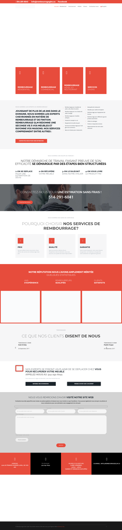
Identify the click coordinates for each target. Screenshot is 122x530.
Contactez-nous (94, 6)
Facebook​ (65, 2)
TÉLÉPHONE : (45, 463)
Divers (85, 6)
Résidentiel (63, 6)
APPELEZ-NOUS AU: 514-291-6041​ (44, 374)
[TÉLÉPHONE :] (46, 459)
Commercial (72, 6)
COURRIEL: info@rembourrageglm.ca (106, 463)
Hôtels (79, 6)
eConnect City (61, 526)
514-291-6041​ (22, 2)
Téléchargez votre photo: (22, 435)
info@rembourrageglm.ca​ (45, 2)
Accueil (56, 6)
